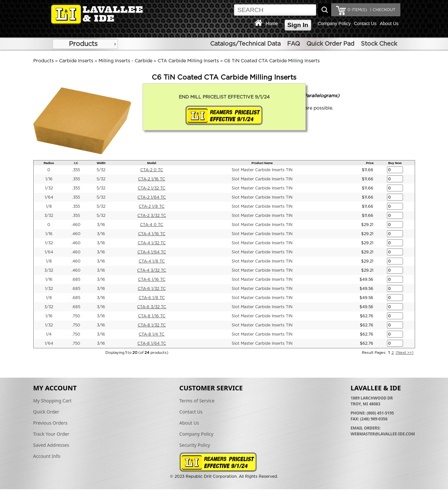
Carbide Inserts (76, 61)
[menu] (85, 44)
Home (272, 23)
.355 (76, 170)
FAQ (293, 44)
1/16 (49, 179)
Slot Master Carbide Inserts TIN (262, 170)
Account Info (47, 456)
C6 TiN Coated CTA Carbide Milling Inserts (272, 61)
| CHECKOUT (382, 10)
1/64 (49, 197)
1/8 (49, 206)
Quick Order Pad (330, 44)
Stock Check (379, 44)
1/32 (49, 188)
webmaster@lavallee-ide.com (383, 434)
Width (101, 163)
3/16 (101, 225)
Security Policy (194, 445)
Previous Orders (50, 423)
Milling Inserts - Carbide (125, 61)
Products (83, 44)
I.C (76, 163)
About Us (389, 23)
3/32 (48, 216)
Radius (49, 163)
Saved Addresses (51, 445)
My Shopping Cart (52, 401)
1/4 (49, 334)
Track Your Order (51, 434)
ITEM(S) (357, 10)
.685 (76, 279)
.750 (76, 316)
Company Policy (334, 23)
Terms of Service (197, 401)
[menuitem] (85, 44)
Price (370, 163)
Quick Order (46, 412)
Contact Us (365, 23)
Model (151, 163)
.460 (76, 225)
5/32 (101, 170)
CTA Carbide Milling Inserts (188, 61)
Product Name (262, 163)
